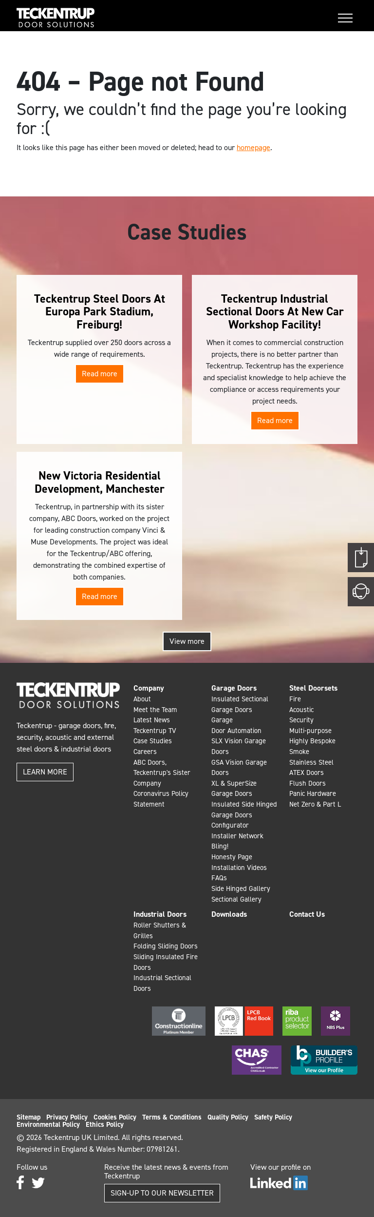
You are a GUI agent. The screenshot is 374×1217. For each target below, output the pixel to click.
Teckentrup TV (154, 730)
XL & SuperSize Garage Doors (234, 788)
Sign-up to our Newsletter (162, 1193)
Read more (99, 373)
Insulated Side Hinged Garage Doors (244, 809)
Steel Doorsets (313, 688)
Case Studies (152, 741)
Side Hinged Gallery (240, 888)
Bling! (219, 846)
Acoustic (301, 710)
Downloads (229, 914)
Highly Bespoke (312, 741)
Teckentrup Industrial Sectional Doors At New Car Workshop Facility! (275, 311)
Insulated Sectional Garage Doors (239, 704)
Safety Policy (273, 1117)
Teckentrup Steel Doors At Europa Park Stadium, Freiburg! (99, 311)
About (142, 699)
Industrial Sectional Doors (162, 983)
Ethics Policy (105, 1124)
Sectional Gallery (236, 899)
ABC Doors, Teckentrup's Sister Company (161, 772)
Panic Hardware (312, 793)
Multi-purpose (310, 730)
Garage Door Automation (236, 725)
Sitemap (28, 1117)
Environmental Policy (48, 1124)
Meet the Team (155, 710)
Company (148, 688)
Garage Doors (234, 688)
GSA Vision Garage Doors (239, 767)
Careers (145, 751)
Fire (295, 699)
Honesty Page (231, 857)
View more (187, 641)
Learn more (45, 772)
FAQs (219, 878)
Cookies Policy (115, 1117)
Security (301, 720)
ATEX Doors (306, 772)
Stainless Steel (311, 762)
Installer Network (237, 836)
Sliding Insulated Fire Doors (165, 962)
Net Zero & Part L (315, 804)
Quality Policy (227, 1117)
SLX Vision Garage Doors (238, 746)
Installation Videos (239, 867)
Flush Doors (307, 783)
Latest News (151, 720)
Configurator (230, 825)
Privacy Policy (67, 1117)
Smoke (299, 751)
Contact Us (307, 914)
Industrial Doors (160, 914)
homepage (253, 147)
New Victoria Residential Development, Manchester (100, 482)
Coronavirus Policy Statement (160, 799)
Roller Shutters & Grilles (159, 930)
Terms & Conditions (172, 1117)
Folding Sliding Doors (165, 946)
